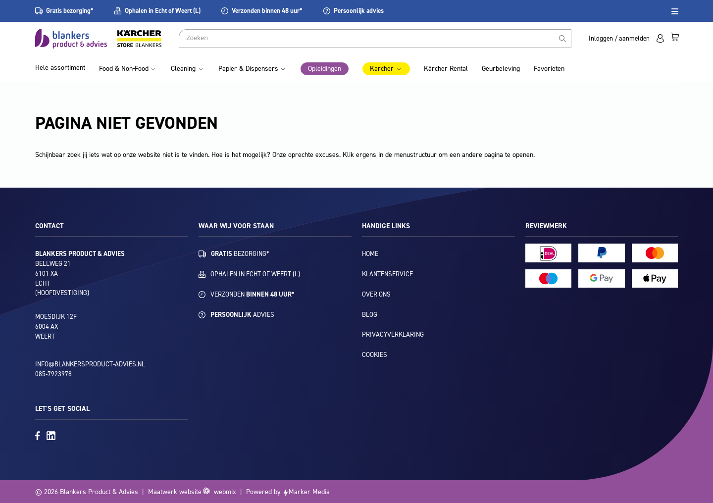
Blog (369, 314)
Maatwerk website (175, 492)
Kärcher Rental (446, 68)
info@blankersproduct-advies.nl (90, 364)
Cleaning (183, 68)
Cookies (374, 355)
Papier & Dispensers (248, 68)
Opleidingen (324, 68)
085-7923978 (53, 374)
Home (370, 254)
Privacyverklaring (393, 334)
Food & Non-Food (124, 68)
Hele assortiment (60, 67)
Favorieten (549, 68)
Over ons (376, 294)
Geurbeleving (501, 68)
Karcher (382, 68)
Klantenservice (387, 274)
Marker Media (309, 492)
